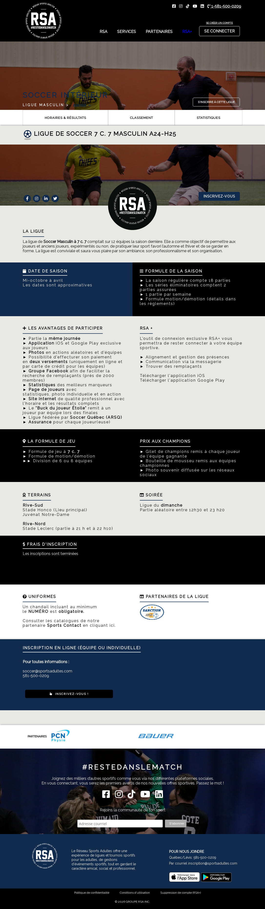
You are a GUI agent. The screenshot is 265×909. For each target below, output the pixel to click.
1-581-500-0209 (224, 6)
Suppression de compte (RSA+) (180, 892)
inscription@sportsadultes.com (212, 863)
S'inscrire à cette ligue (216, 102)
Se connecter (219, 29)
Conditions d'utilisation (135, 892)
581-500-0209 (205, 857)
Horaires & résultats (65, 118)
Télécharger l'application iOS (172, 375)
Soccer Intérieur (65, 95)
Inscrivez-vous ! (69, 694)
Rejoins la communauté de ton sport (132, 810)
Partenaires (159, 31)
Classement (141, 118)
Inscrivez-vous (219, 196)
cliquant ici (102, 625)
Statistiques (208, 118)
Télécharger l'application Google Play (182, 380)
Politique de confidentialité (91, 892)
